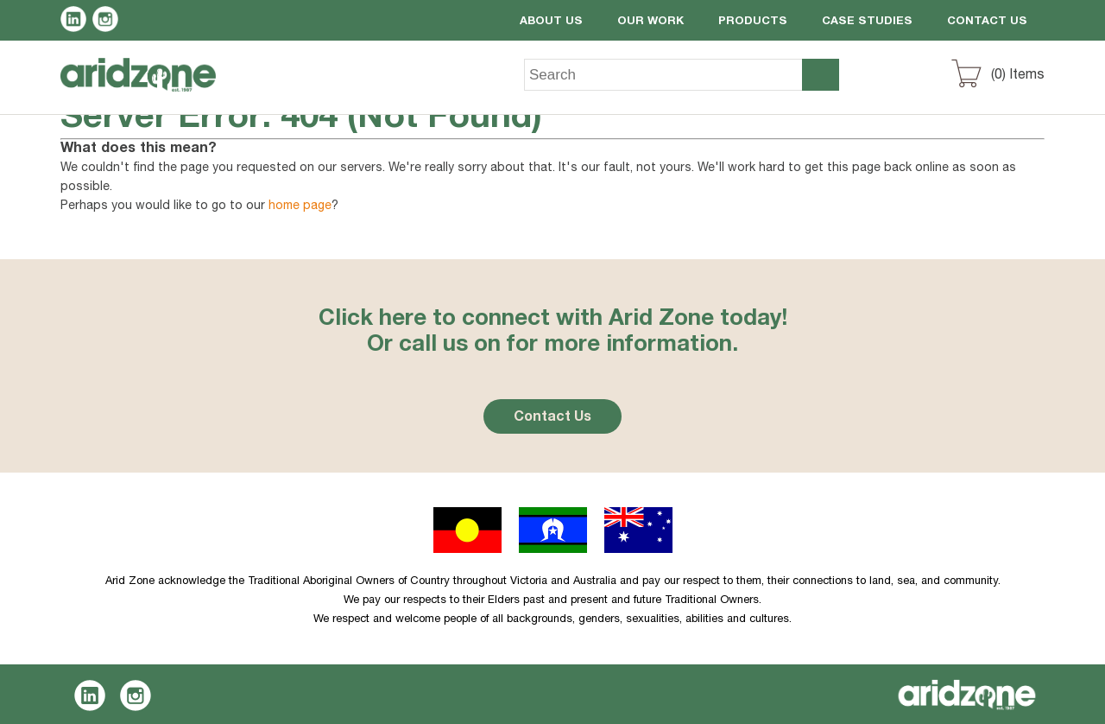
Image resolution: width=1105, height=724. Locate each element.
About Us (551, 22)
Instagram (108, 21)
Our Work (650, 22)
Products (752, 22)
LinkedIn (76, 21)
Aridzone (152, 87)
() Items (1018, 76)
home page (300, 206)
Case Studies (867, 22)
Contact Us (987, 22)
